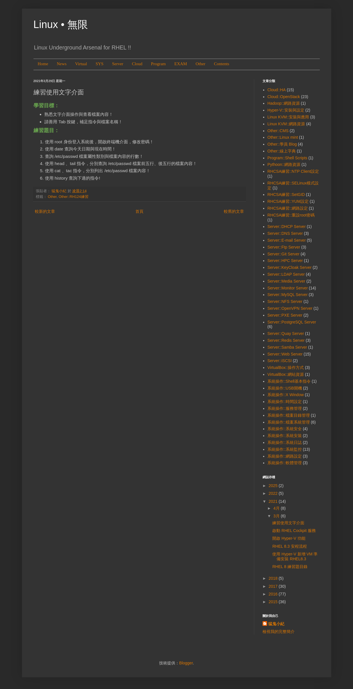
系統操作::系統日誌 (284, 442)
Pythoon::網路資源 (283, 164)
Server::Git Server (283, 254)
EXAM (180, 63)
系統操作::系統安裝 (284, 435)
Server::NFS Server (284, 301)
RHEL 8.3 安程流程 (289, 546)
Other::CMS (278, 130)
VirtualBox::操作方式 (285, 367)
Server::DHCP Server (286, 226)
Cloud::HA (276, 90)
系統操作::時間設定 (284, 401)
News (61, 63)
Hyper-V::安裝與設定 (285, 110)
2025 (274, 485)
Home (43, 63)
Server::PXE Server (284, 315)
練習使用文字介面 (288, 523)
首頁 (139, 211)
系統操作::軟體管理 (284, 462)
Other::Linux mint (282, 137)
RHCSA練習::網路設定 (287, 208)
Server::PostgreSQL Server (291, 322)
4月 (277, 508)
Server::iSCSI (279, 360)
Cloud (137, 63)
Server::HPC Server (285, 260)
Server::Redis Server (286, 340)
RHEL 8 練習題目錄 (289, 566)
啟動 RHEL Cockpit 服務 (293, 530)
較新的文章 (45, 211)
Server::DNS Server (285, 233)
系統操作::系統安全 (284, 428)
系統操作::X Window (285, 394)
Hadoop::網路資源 (283, 103)
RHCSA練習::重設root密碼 (291, 215)
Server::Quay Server (285, 333)
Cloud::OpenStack (283, 96)
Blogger (186, 663)
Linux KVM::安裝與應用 (288, 117)
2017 (274, 586)
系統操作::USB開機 (284, 388)
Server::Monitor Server (287, 288)
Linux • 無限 (60, 24)
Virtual (81, 63)
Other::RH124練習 (73, 197)
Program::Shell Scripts (287, 158)
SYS (100, 63)
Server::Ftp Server (283, 247)
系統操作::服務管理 (284, 408)
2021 (274, 501)
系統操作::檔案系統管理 (288, 422)
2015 (274, 601)
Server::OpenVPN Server (289, 308)
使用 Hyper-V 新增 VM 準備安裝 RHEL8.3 (294, 556)
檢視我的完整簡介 (279, 631)
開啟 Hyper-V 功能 (288, 538)
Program (158, 63)
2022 (274, 493)
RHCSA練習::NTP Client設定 (293, 171)
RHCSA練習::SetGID (286, 194)
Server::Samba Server (287, 347)
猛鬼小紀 (276, 624)
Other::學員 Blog (282, 144)
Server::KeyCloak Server (289, 267)
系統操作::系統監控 (284, 449)
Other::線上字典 (281, 151)
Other (200, 63)
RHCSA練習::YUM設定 (288, 201)
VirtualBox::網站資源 (285, 374)
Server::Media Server (286, 281)
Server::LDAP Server (286, 274)
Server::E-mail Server (286, 240)
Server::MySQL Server (287, 294)
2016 (274, 594)
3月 (277, 516)
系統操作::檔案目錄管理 (288, 415)
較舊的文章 (234, 211)
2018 (274, 578)
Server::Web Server (285, 354)
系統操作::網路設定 (284, 456)
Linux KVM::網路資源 (286, 124)
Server (117, 63)
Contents (221, 63)
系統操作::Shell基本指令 (289, 381)
